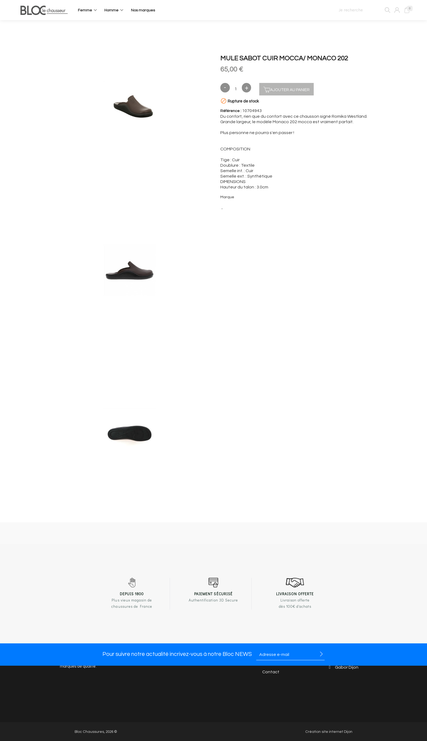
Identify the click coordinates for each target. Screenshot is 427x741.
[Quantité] (235, 89)
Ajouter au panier (286, 89)
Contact (270, 672)
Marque (227, 197)
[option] (129, 107)
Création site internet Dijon (328, 732)
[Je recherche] (362, 10)
